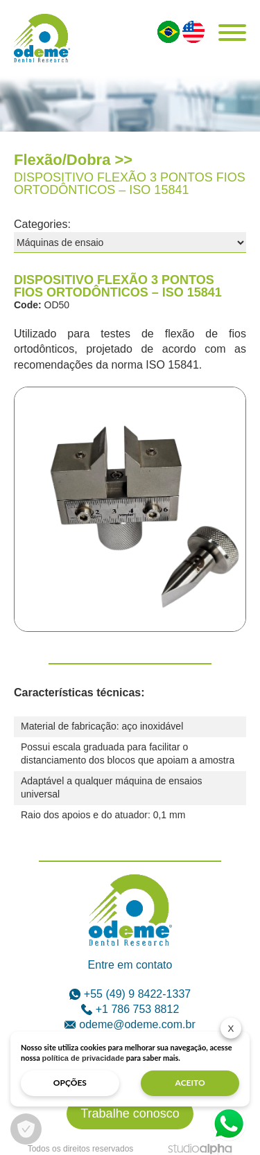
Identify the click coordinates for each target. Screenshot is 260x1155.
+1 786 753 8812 (130, 1009)
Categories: (42, 224)
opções (70, 1082)
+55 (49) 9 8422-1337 (130, 994)
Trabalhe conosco (129, 1113)
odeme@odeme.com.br (129, 1024)
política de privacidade (83, 1058)
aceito (190, 1082)
